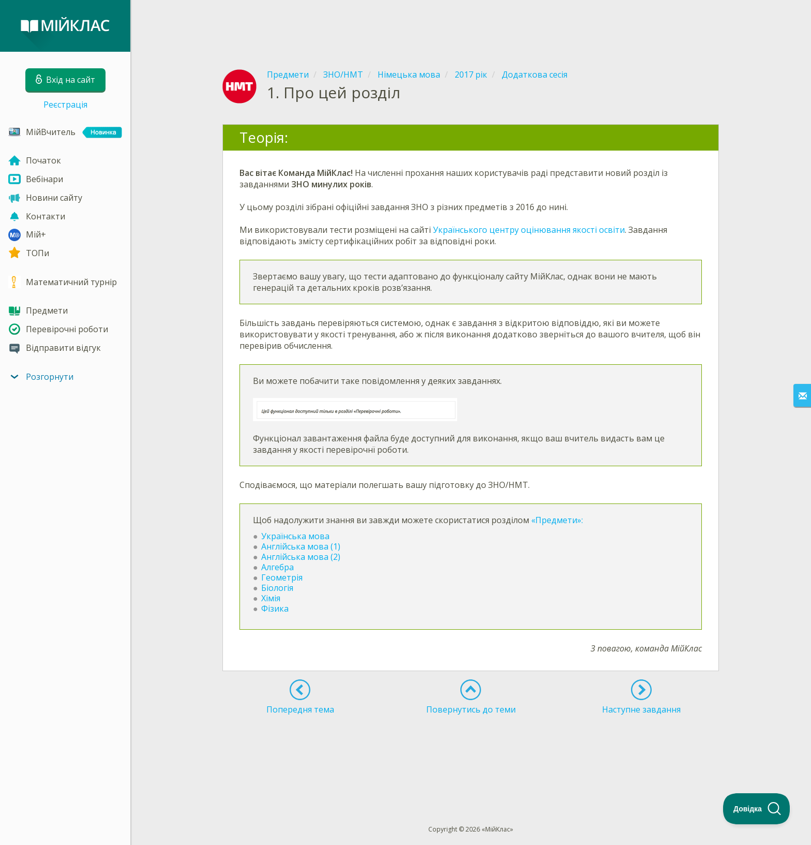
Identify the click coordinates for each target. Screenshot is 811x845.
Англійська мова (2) (300, 556)
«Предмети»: (557, 520)
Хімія (270, 598)
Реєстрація (65, 104)
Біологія (277, 588)
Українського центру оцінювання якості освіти (529, 229)
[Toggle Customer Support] (756, 808)
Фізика (276, 608)
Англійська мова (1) (300, 546)
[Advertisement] (470, 26)
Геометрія (282, 577)
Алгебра (277, 567)
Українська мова (295, 536)
